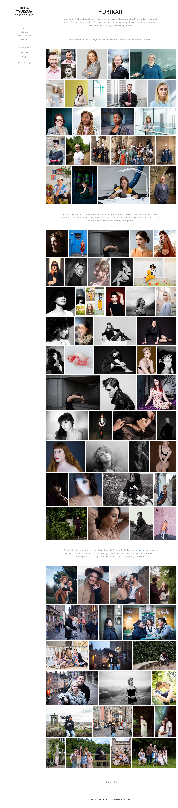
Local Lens (140, 550)
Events (24, 39)
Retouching (24, 47)
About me (24, 52)
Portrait (24, 28)
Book (24, 57)
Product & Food (24, 35)
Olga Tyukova (24, 9)
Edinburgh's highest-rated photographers (117, 799)
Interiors (24, 32)
